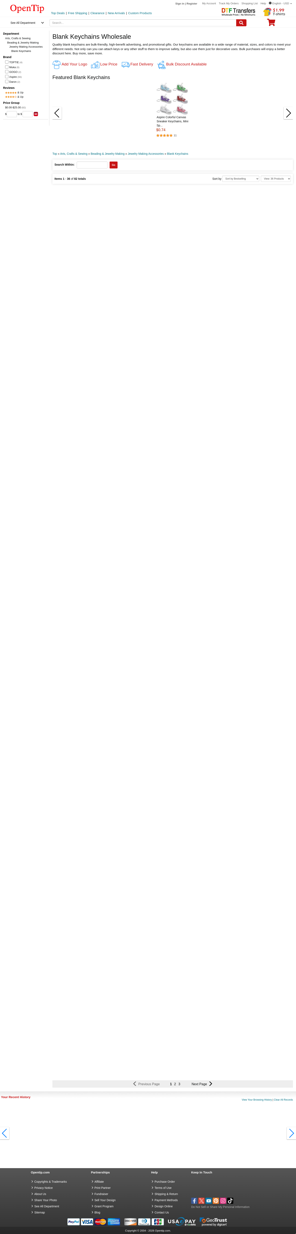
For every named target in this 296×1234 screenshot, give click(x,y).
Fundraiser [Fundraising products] (101, 1194)
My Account (209, 3)
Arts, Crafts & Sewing (18, 38)
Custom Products (140, 13)
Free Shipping (77, 13)
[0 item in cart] (271, 23)
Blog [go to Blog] (97, 1212)
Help (263, 3)
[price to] (28, 114)
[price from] (12, 114)
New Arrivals (116, 13)
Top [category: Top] (54, 153)
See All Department (22, 22)
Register (192, 3)
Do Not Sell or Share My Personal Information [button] (220, 1207)
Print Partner (103, 1187)
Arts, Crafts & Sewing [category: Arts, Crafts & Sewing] (73, 153)
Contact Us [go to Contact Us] (162, 1212)
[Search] (241, 22)
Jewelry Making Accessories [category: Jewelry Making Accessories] (146, 153)
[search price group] (36, 114)
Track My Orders (229, 3)
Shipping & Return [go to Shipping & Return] (166, 1194)
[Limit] (276, 179)
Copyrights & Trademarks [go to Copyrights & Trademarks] (50, 1181)
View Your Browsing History (257, 1099)
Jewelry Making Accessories (26, 46)
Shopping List (250, 3)
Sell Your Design (105, 1200)
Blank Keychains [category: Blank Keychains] (177, 153)
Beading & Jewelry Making (23, 42)
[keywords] (143, 22)
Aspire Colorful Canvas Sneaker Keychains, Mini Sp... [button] (172, 121)
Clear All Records (283, 1099)
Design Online (164, 1206)
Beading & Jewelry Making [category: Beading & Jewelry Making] (108, 153)
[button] (280, 3)
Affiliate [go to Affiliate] (99, 1181)
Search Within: (64, 164)
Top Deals (58, 13)
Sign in (179, 3)
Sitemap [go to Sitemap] (39, 1212)
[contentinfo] (27, 8)
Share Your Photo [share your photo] (45, 1200)
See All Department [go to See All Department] (46, 1206)
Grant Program (104, 1206)
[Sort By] (240, 179)
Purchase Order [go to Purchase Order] (165, 1181)
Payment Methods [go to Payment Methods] (166, 1200)
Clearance (97, 13)
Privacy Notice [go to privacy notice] (43, 1187)
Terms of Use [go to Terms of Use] (163, 1187)
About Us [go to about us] (40, 1194)
